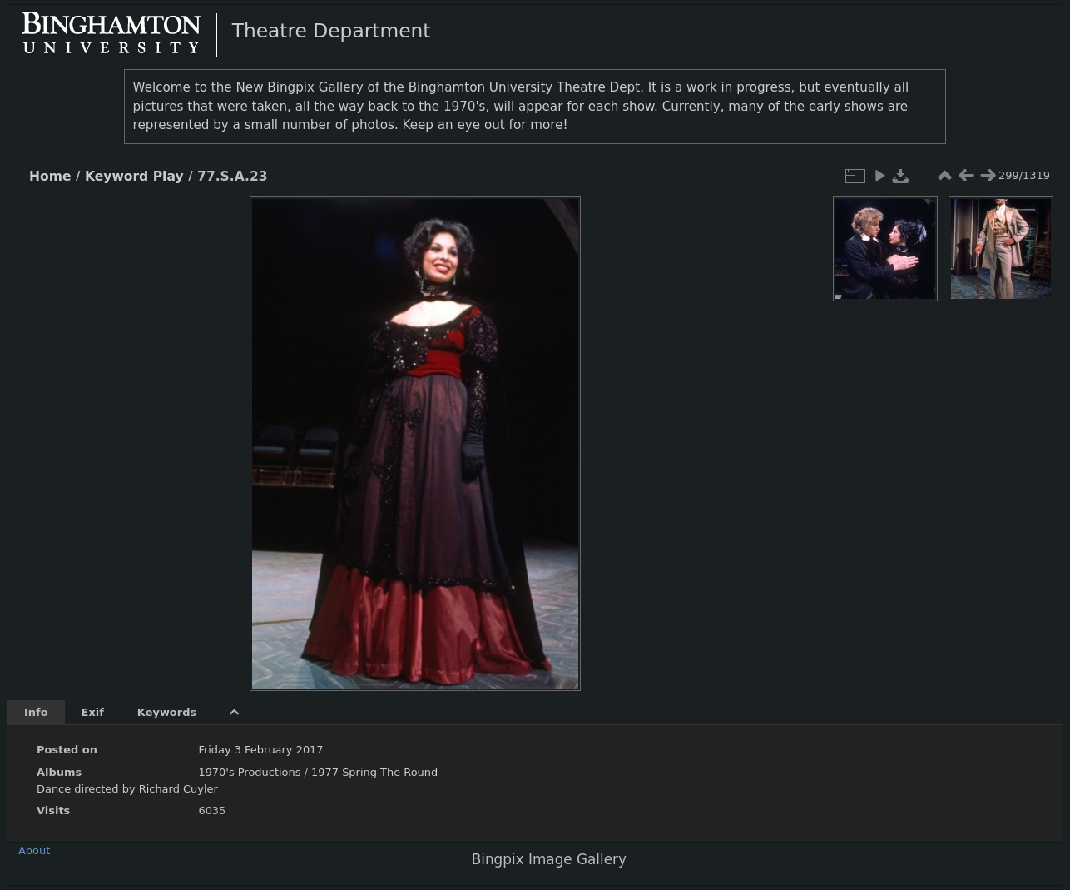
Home (50, 176)
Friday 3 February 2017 (260, 749)
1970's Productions (249, 772)
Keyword (116, 176)
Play (168, 176)
